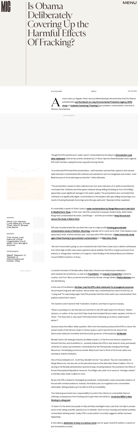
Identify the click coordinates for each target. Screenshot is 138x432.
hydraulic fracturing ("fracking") (85, 106)
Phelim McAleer (124, 277)
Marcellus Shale (110, 238)
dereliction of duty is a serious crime (80, 423)
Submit (39, 196)
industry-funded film (112, 274)
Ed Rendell (121, 334)
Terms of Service (37, 199)
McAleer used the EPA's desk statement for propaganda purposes (104, 287)
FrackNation (93, 274)
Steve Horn (57, 91)
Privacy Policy (11, 200)
